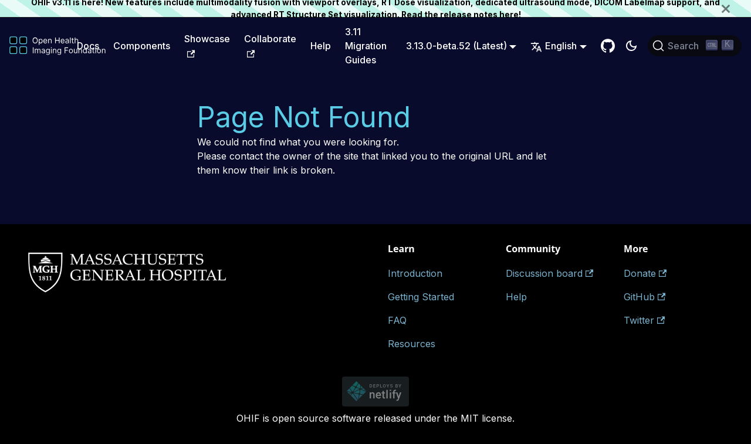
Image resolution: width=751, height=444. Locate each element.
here (509, 14)
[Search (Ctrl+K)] (695, 45)
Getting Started (421, 297)
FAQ (397, 320)
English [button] (553, 46)
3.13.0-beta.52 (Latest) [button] (456, 46)
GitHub (644, 297)
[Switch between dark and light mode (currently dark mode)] (631, 45)
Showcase (207, 45)
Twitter (644, 320)
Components (141, 46)
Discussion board (549, 273)
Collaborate (270, 45)
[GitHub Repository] (608, 45)
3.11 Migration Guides (366, 46)
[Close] (736, 8)
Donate (645, 273)
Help (320, 46)
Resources (411, 344)
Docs (88, 46)
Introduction (415, 273)
